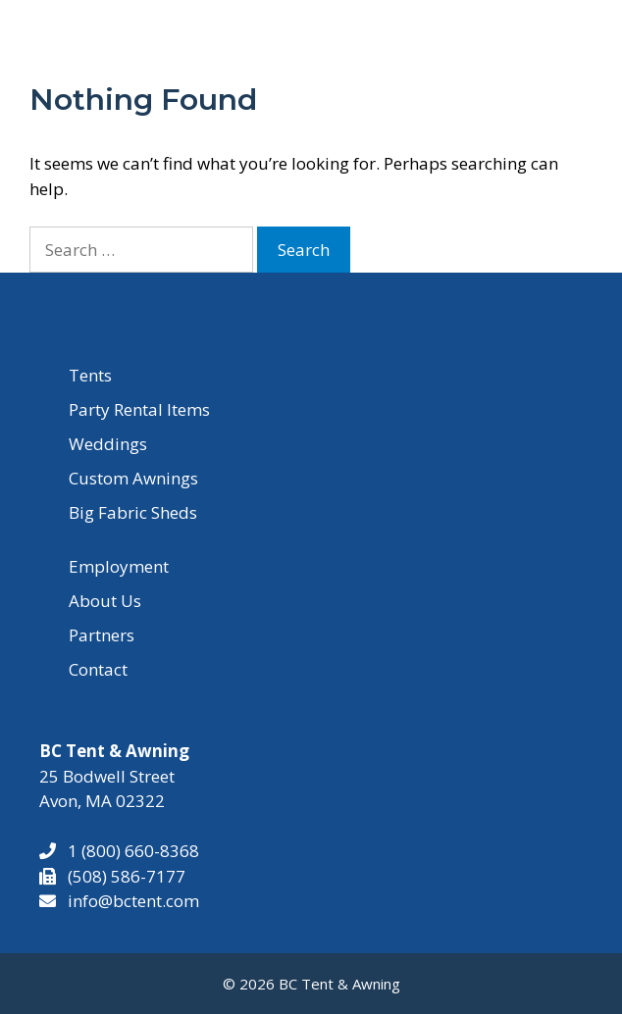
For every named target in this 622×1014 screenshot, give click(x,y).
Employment (119, 566)
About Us (105, 600)
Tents (90, 375)
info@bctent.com (133, 900)
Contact (98, 669)
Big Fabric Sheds (133, 512)
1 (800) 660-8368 (127, 850)
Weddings (108, 443)
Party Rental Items (139, 409)
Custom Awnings (133, 478)
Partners (101, 635)
